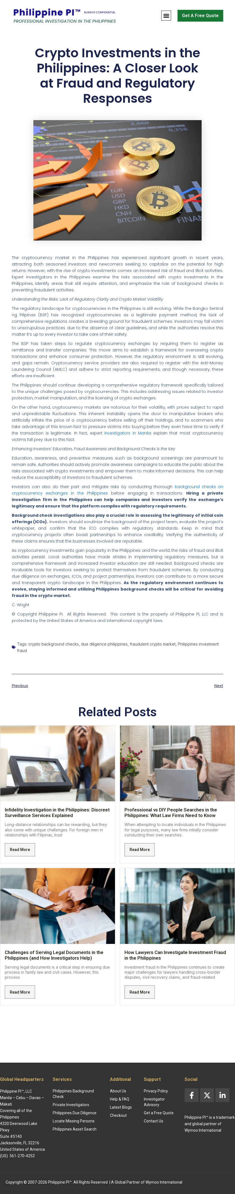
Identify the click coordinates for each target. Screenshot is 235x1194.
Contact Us (153, 1121)
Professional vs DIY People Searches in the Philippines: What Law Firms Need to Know (171, 812)
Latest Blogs (121, 1107)
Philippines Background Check (73, 1094)
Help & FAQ (119, 1099)
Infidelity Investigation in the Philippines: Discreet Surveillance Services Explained (57, 812)
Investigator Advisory (154, 1102)
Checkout (118, 1115)
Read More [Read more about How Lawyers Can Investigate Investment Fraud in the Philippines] (140, 992)
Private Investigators (71, 1104)
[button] (166, 15)
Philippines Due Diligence (74, 1113)
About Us (118, 1091)
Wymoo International (164, 1182)
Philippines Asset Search (74, 1129)
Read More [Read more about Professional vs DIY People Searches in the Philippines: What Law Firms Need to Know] (140, 849)
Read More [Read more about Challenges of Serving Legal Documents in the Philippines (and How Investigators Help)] (20, 992)
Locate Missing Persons (74, 1121)
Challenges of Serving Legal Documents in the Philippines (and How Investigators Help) (54, 955)
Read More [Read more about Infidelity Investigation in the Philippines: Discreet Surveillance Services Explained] (20, 849)
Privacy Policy (156, 1091)
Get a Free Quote (159, 1113)
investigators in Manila (127, 433)
